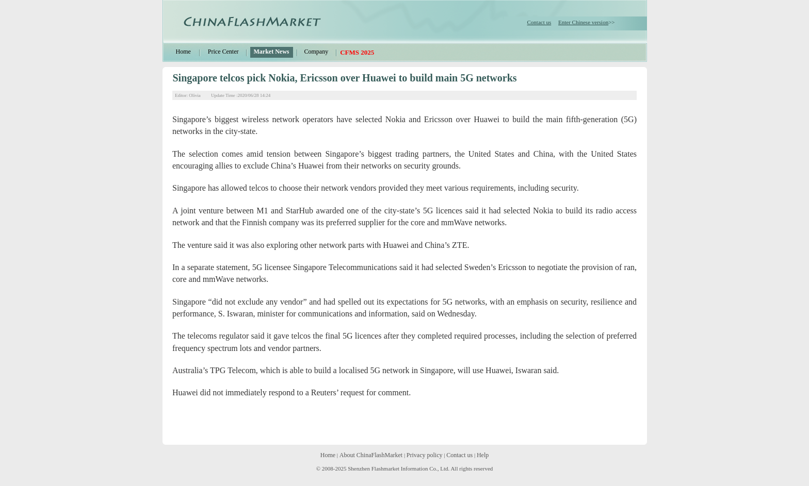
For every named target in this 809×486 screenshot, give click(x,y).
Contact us (539, 22)
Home (183, 51)
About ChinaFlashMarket (370, 455)
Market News (271, 51)
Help (483, 455)
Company (316, 51)
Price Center (223, 51)
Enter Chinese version (583, 22)
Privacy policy (425, 455)
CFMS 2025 (357, 52)
